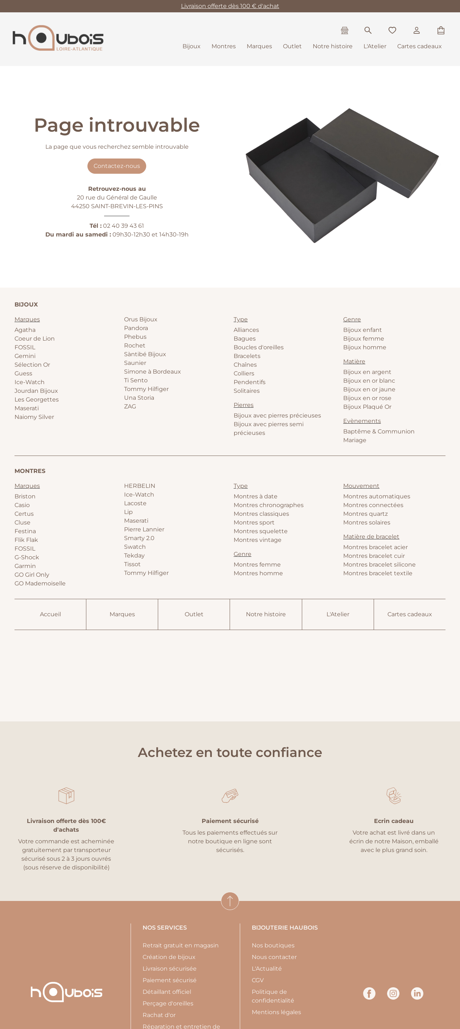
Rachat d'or (159, 1015)
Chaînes (245, 364)
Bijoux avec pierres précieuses (277, 415)
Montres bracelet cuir (374, 555)
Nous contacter (274, 957)
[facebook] (369, 997)
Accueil (50, 614)
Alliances (246, 329)
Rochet (134, 345)
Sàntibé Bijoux (145, 354)
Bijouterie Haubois (285, 927)
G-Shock (27, 557)
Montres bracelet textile (377, 573)
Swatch (135, 546)
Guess (23, 373)
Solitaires (247, 390)
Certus (24, 513)
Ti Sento (136, 380)
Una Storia (139, 397)
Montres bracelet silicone (379, 564)
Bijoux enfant (362, 329)
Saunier (135, 362)
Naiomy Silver (34, 416)
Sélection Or (32, 364)
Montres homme (258, 573)
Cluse (22, 522)
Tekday (134, 555)
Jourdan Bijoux (36, 390)
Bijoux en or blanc (369, 380)
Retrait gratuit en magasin (181, 945)
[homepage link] (58, 39)
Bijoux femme (363, 338)
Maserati (27, 408)
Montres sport (254, 522)
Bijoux (191, 46)
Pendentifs (250, 382)
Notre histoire (333, 46)
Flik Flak (26, 539)
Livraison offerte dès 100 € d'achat (230, 6)
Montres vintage (258, 539)
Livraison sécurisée (170, 968)
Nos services (165, 927)
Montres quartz (365, 513)
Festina (25, 531)
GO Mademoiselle (40, 583)
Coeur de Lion (35, 338)
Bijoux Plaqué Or (367, 406)
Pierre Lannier (144, 529)
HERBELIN (139, 485)
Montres (223, 46)
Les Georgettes (37, 399)
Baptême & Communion (379, 431)
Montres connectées (373, 505)
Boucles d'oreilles (259, 347)
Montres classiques (261, 513)
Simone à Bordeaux (152, 371)
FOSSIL (25, 347)
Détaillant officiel (167, 991)
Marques (259, 46)
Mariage (354, 440)
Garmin (25, 566)
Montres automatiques (376, 496)
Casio (22, 505)
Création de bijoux (169, 957)
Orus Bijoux (140, 319)
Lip (128, 512)
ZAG (130, 406)
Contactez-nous (117, 165)
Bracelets (247, 356)
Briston (25, 496)
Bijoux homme (364, 347)
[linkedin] (417, 997)
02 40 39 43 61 (123, 225)
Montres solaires (366, 522)
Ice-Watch (30, 382)
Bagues (245, 338)
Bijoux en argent (367, 372)
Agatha (25, 329)
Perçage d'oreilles (168, 1003)
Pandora (136, 328)
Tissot (132, 564)
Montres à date (256, 496)
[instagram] (393, 997)
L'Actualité (267, 968)
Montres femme (257, 564)
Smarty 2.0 (139, 538)
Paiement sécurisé (170, 980)
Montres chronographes (269, 505)
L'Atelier (375, 46)
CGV (258, 980)
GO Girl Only (32, 574)
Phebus (135, 336)
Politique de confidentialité (273, 996)
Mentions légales (276, 1012)
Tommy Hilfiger (146, 389)
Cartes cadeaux (419, 46)
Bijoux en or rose (367, 398)
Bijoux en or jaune (369, 389)
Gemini (25, 356)
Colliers (244, 373)
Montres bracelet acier (375, 547)
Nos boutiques (273, 945)
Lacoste (135, 503)
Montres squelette (261, 531)
